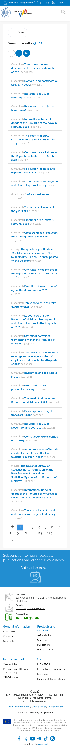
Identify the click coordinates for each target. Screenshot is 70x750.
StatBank (42, 640)
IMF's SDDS (43, 664)
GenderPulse (10, 664)
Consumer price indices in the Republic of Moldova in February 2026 (34, 273)
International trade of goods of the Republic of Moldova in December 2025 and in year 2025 (34, 493)
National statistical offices (51, 679)
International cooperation (51, 669)
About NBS (9, 631)
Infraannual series (38, 194)
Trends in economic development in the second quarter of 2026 (33, 68)
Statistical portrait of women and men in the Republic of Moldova (33, 339)
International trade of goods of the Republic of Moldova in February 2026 (34, 123)
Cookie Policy (39, 706)
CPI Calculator (10, 677)
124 (49, 533)
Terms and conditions (18, 706)
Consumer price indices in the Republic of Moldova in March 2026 (34, 156)
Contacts (8, 636)
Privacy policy (55, 706)
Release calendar (46, 649)
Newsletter (9, 641)
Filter (18, 32)
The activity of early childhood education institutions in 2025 (33, 139)
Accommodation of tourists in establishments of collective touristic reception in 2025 (34, 453)
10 (25, 533)
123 (40, 533)
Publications (43, 644)
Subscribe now (33, 567)
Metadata (42, 674)
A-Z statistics (44, 635)
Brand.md (43, 744)
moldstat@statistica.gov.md (30, 608)
